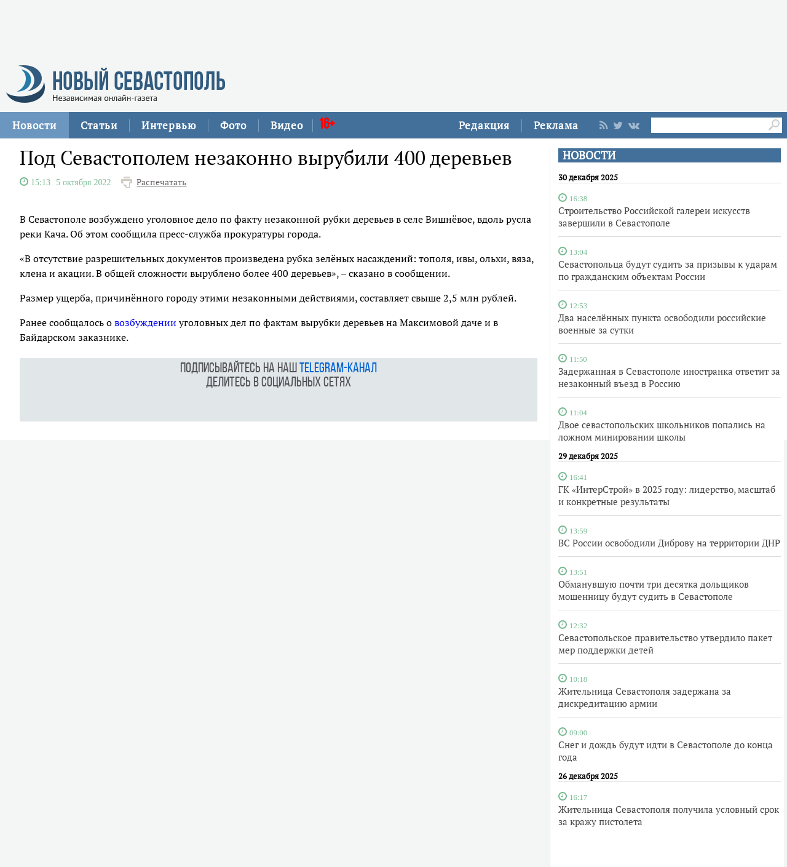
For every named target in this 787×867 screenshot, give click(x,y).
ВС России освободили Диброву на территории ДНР (669, 543)
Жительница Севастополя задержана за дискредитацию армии (644, 697)
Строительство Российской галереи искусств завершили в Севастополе (654, 216)
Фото (233, 125)
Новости (34, 125)
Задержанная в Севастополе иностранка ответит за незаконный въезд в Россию (669, 377)
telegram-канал (338, 369)
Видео (287, 125)
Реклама (556, 125)
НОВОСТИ (589, 155)
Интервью (168, 125)
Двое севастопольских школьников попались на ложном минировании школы (661, 430)
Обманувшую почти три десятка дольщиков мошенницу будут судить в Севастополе (653, 590)
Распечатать (161, 182)
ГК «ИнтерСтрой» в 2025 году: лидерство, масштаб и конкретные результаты (666, 495)
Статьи (99, 125)
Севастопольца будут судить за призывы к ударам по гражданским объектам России (667, 270)
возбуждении (145, 322)
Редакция (484, 125)
